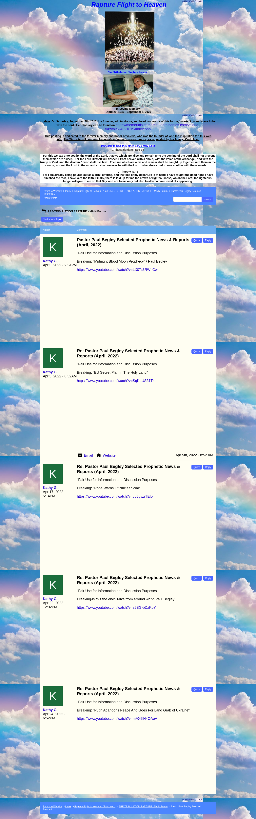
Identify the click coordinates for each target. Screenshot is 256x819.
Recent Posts (50, 198)
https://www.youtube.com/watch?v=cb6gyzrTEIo (115, 496)
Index (68, 191)
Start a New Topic (52, 219)
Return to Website (52, 191)
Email (88, 455)
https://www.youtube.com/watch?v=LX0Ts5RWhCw (117, 270)
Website (109, 455)
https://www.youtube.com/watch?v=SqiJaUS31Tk (116, 381)
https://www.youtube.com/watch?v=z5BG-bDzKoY (116, 607)
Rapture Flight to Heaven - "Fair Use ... (94, 191)
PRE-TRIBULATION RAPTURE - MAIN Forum (143, 191)
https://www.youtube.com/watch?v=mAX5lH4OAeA (117, 719)
